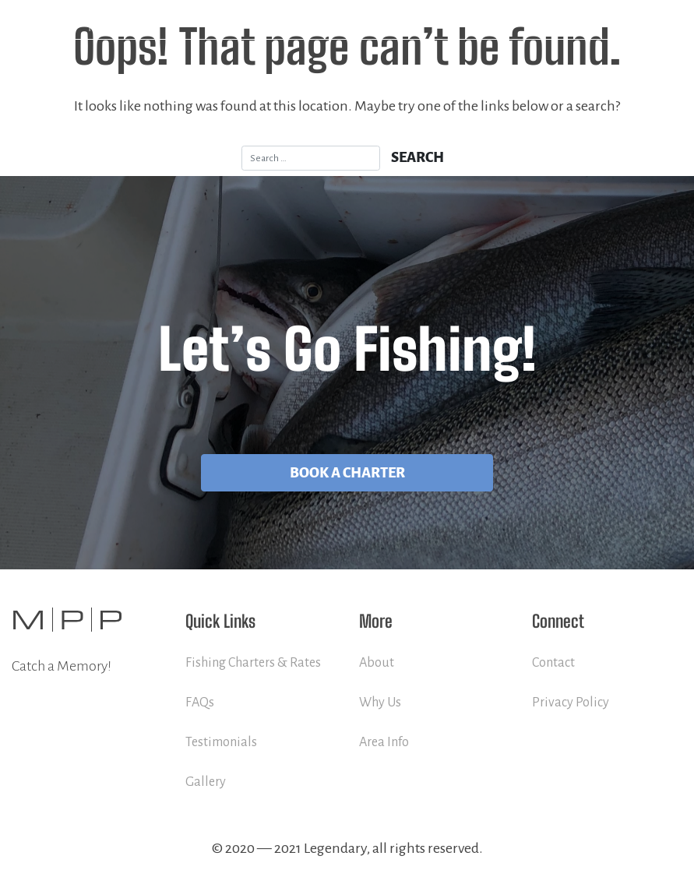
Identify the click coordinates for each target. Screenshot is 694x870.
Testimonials (221, 742)
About (376, 663)
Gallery (205, 782)
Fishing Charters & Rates (253, 663)
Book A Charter (347, 473)
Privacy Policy (570, 703)
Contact (553, 663)
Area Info (384, 742)
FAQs (199, 703)
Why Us (380, 703)
